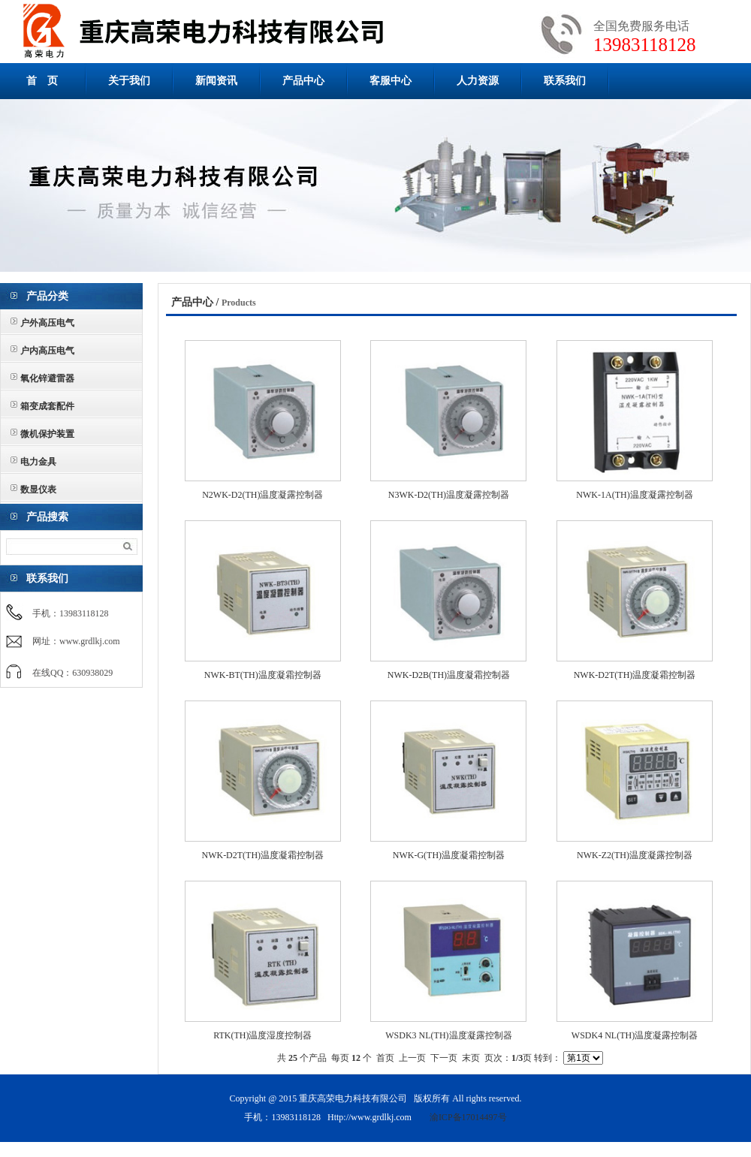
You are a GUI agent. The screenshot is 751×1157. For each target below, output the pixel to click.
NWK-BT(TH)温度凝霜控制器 (262, 675)
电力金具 (38, 461)
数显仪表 (38, 489)
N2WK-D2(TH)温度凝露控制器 (262, 495)
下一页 (443, 1058)
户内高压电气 (47, 350)
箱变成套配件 (47, 406)
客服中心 (390, 80)
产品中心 (303, 80)
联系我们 (565, 80)
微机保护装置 (47, 434)
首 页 (42, 80)
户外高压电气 (47, 323)
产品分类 (47, 296)
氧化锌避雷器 (47, 378)
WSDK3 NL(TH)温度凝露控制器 (448, 1035)
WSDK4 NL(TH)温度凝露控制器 (635, 1035)
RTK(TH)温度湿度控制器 (262, 1035)
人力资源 (478, 80)
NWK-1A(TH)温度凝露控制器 (634, 495)
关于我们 (129, 80)
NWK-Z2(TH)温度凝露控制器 (634, 855)
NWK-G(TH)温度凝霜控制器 (449, 855)
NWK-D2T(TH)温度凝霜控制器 (635, 675)
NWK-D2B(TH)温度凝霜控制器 (449, 675)
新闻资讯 (216, 80)
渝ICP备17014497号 (468, 1117)
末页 (471, 1058)
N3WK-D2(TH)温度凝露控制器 (448, 495)
